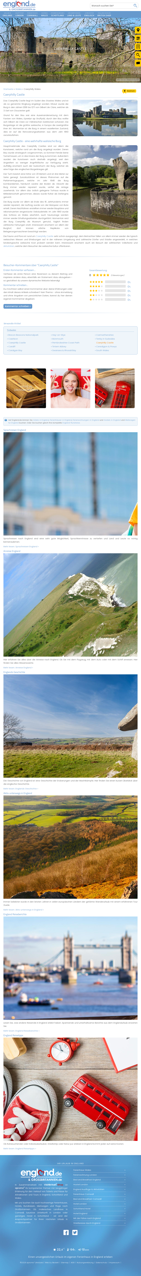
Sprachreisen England (14, 430)
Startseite (8, 89)
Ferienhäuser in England (61, 420)
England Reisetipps (13, 1035)
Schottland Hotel (81, 1208)
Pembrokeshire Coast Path (65, 342)
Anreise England (11, 551)
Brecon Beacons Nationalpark (23, 334)
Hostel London (80, 1184)
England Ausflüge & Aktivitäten (88, 1189)
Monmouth (57, 338)
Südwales (11, 330)
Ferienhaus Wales (82, 1170)
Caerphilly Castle (44, 236)
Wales (19, 89)
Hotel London (80, 1203)
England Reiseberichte (15, 914)
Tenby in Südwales (105, 338)
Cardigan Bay (15, 350)
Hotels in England (41, 420)
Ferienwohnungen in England (86, 420)
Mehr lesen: (21, 546)
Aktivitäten (8, 246)
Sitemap (65, 1262)
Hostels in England (112, 420)
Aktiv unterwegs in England (17, 793)
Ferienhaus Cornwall (83, 1194)
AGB (73, 1262)
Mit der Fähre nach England (87, 1218)
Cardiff (11, 346)
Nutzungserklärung (85, 1262)
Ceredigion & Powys (106, 346)
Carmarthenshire (105, 334)
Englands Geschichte (14, 672)
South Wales (102, 350)
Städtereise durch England (86, 1223)
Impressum (114, 1262)
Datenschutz (101, 1262)
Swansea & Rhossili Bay (64, 350)
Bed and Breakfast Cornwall (87, 1198)
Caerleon (13, 338)
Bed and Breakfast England (87, 1179)
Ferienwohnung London (85, 1174)
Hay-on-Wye (58, 334)
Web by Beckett (52, 1262)
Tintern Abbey (59, 346)
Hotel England (80, 1213)
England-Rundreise (71, 422)
